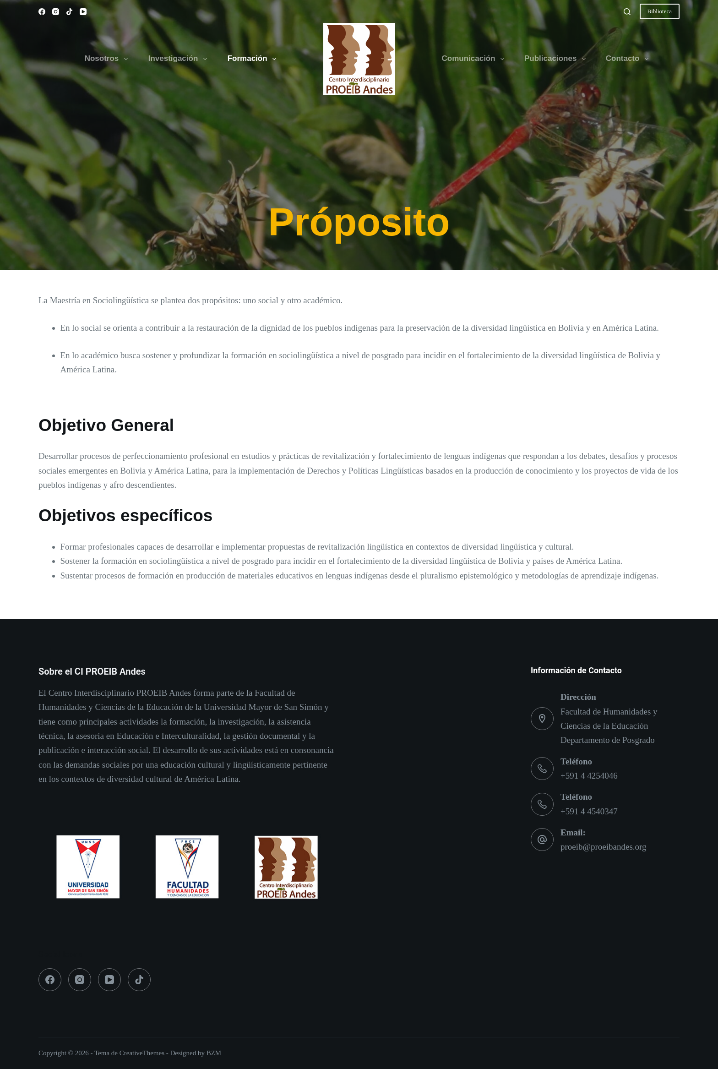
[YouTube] (83, 11)
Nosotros (108, 59)
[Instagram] (55, 11)
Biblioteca (659, 11)
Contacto (629, 59)
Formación (254, 59)
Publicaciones (556, 59)
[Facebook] (41, 11)
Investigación (179, 59)
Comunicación (475, 59)
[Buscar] (627, 11)
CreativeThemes (142, 1053)
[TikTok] (69, 11)
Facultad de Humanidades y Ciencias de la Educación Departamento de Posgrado (609, 726)
